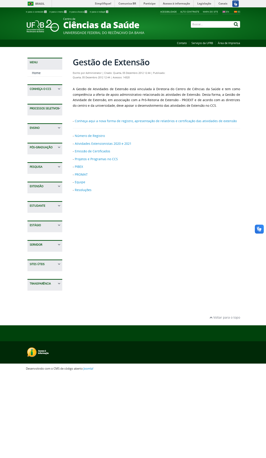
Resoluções (40, 266)
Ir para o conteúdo (36, 12)
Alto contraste (189, 11)
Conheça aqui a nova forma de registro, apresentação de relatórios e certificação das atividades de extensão (156, 121)
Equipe (37, 252)
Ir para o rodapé (99, 12)
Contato (182, 43)
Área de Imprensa (229, 43)
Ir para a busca (78, 12)
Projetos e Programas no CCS (45, 228)
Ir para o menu (58, 12)
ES (239, 11)
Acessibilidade (168, 11)
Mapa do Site (210, 11)
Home (36, 73)
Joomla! (88, 452)
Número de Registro (40, 206)
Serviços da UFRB (202, 43)
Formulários (41, 259)
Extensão (38, 197)
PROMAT (38, 245)
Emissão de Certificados (41, 217)
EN (227, 11)
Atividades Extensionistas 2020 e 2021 (103, 143)
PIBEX (36, 238)
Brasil (40, 4)
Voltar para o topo (225, 400)
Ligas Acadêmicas (45, 273)
